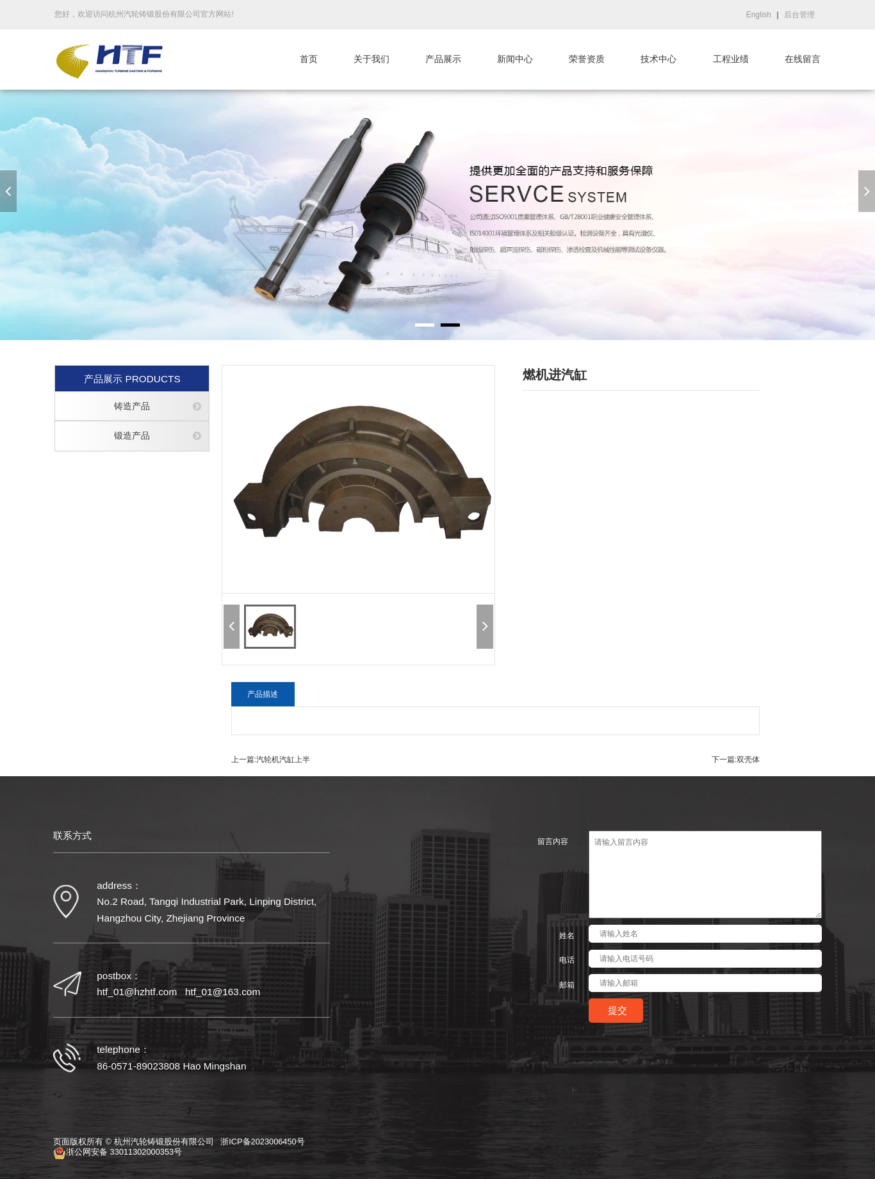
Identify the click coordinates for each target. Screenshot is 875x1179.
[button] (8, 191)
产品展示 (443, 59)
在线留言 (803, 59)
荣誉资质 (587, 59)
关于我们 (371, 59)
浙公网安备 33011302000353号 (117, 1152)
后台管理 (799, 14)
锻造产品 (132, 436)
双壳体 (748, 759)
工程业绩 (731, 59)
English (758, 14)
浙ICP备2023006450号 (262, 1141)
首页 (309, 59)
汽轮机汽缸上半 (283, 759)
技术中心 (658, 59)
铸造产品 (132, 406)
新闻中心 (515, 59)
